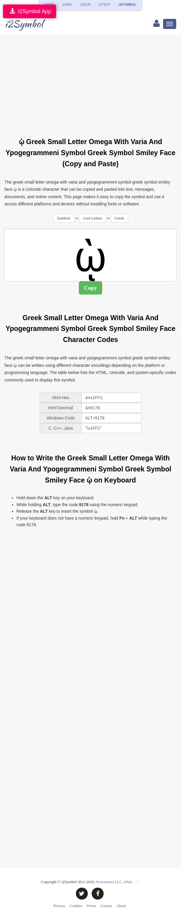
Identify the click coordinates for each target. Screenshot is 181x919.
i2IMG (67, 4)
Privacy (59, 905)
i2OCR (85, 4)
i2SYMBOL (127, 4)
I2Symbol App (29, 11)
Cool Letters (92, 218)
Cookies (76, 905)
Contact (106, 905)
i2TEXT (105, 4)
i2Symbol (24, 24)
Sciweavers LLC (109, 882)
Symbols (63, 218)
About (121, 905)
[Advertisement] (92, 82)
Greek (119, 218)
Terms (91, 905)
